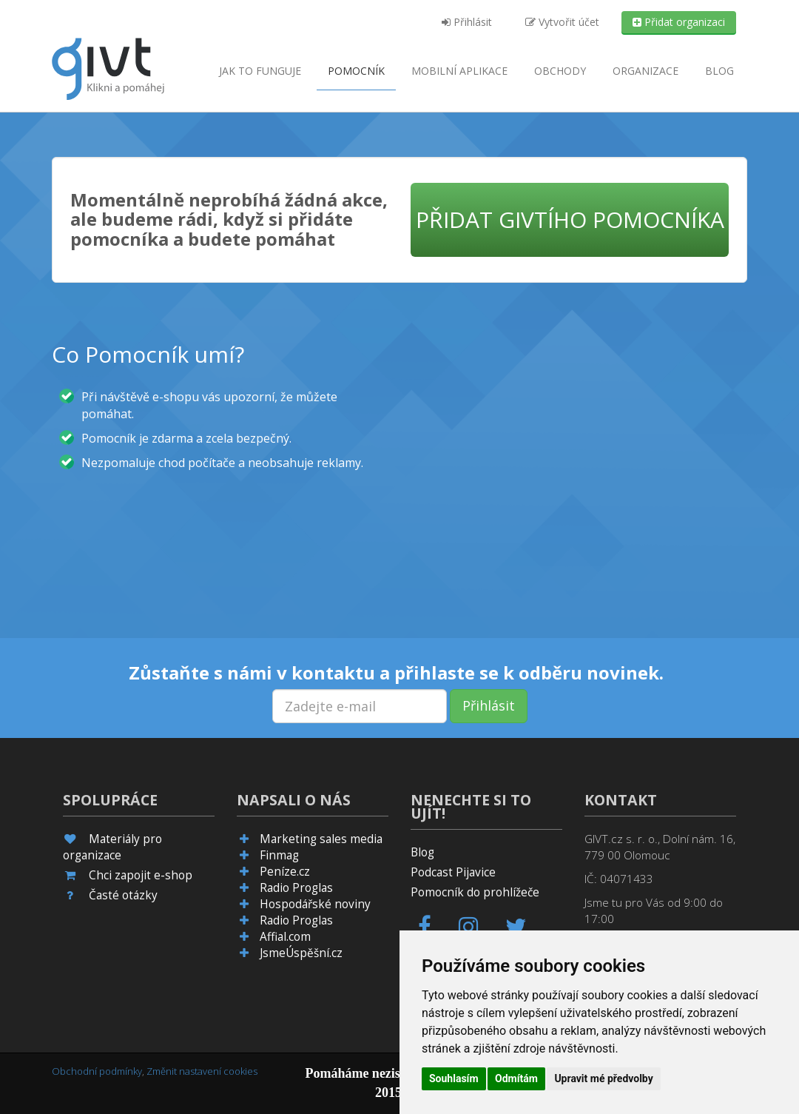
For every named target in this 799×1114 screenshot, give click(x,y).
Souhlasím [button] (454, 1078)
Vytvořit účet (562, 22)
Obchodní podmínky (97, 1071)
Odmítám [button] (516, 1078)
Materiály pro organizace (112, 847)
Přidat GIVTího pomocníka (570, 219)
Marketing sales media (321, 839)
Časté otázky (123, 895)
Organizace (645, 71)
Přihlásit (467, 22)
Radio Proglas (296, 888)
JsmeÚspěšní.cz (301, 953)
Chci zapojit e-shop (140, 875)
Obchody (560, 71)
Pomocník (356, 71)
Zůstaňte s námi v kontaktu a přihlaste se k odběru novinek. (396, 673)
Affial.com (285, 936)
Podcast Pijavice (453, 872)
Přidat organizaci (679, 22)
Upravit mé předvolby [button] (603, 1078)
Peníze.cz (285, 871)
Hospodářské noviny (315, 904)
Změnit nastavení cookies (201, 1071)
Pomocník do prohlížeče (475, 892)
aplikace (459, 71)
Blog (719, 71)
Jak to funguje (260, 71)
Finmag (279, 855)
